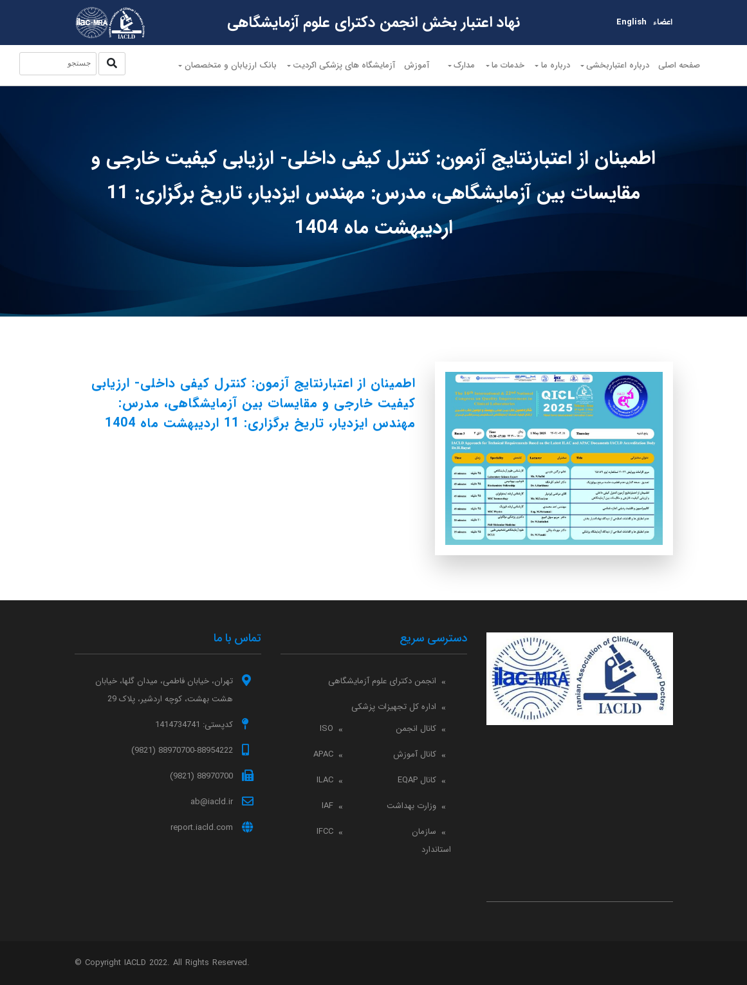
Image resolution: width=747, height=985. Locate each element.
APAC (323, 754)
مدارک (457, 69)
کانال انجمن (416, 728)
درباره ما (556, 69)
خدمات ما (505, 69)
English (631, 22)
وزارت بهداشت (411, 806)
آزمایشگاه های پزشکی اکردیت (333, 69)
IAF (327, 806)
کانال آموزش (414, 754)
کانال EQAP (417, 780)
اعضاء (662, 22)
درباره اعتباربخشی (623, 69)
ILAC (325, 780)
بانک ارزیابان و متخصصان (217, 69)
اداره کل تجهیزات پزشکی (393, 706)
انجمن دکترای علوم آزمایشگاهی (382, 681)
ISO (326, 728)
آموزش (410, 65)
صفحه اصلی (698, 72)
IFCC (325, 831)
